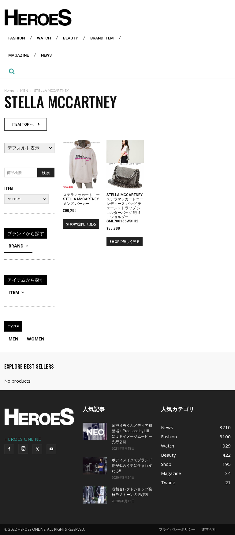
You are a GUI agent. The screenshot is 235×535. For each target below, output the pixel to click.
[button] (11, 71)
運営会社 (208, 529)
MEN (24, 91)
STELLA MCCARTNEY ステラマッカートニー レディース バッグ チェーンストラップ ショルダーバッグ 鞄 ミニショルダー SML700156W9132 (124, 208)
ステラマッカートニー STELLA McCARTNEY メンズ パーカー (81, 199)
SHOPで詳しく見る (81, 224)
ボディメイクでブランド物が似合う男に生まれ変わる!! (132, 465)
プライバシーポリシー (177, 529)
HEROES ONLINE (22, 439)
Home (9, 91)
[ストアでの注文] (29, 148)
